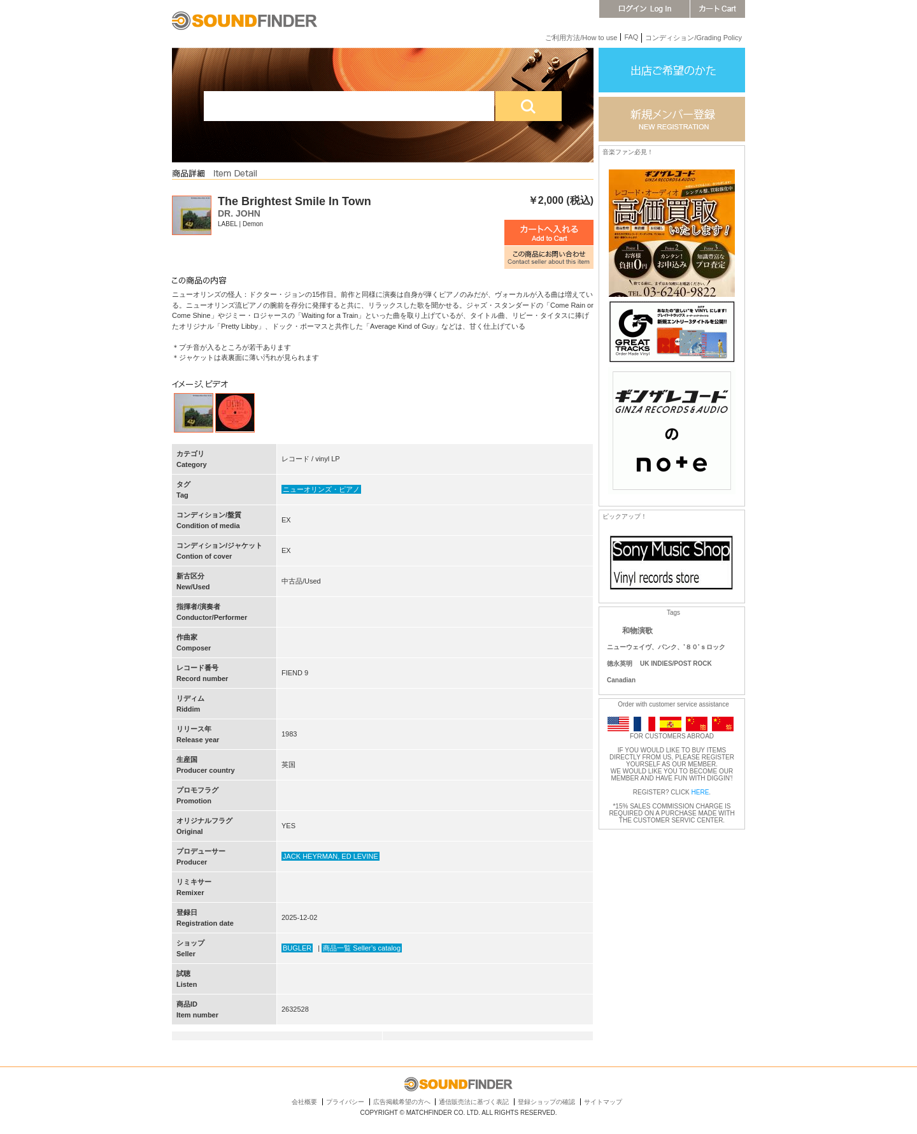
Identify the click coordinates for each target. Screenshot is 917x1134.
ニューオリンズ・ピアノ (321, 489)
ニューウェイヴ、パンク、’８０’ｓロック (666, 646)
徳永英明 (619, 663)
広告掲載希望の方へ (401, 1101)
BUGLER (297, 948)
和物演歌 (637, 630)
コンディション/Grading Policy (693, 37)
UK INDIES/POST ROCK (676, 663)
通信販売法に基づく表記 (474, 1101)
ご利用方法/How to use (581, 37)
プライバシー (345, 1101)
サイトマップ (603, 1101)
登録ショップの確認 (546, 1101)
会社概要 (304, 1101)
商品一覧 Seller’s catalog (362, 948)
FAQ (631, 37)
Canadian (621, 680)
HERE (700, 792)
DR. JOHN (239, 213)
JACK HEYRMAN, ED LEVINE (330, 856)
